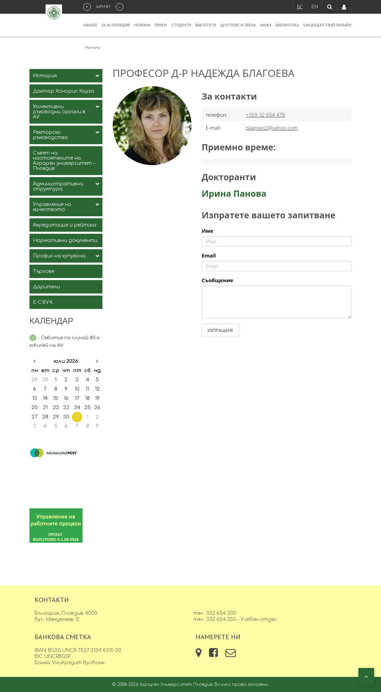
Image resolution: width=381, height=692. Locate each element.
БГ (300, 6)
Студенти (181, 25)
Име (207, 230)
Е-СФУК (43, 302)
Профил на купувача (59, 255)
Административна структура (58, 186)
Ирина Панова (234, 193)
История (45, 75)
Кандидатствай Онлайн (327, 25)
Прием (161, 25)
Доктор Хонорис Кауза (63, 91)
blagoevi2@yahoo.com (272, 127)
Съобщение (217, 280)
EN (314, 6)
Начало (90, 25)
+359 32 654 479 (265, 114)
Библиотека (287, 25)
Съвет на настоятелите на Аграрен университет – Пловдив (64, 160)
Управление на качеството (52, 207)
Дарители (46, 286)
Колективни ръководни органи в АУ (59, 111)
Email (209, 255)
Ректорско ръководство (50, 135)
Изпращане (220, 330)
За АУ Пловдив (115, 25)
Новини (142, 25)
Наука (265, 25)
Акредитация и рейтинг (65, 225)
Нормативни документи (65, 240)
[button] (366, 676)
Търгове (43, 271)
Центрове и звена (238, 25)
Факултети (205, 25)
